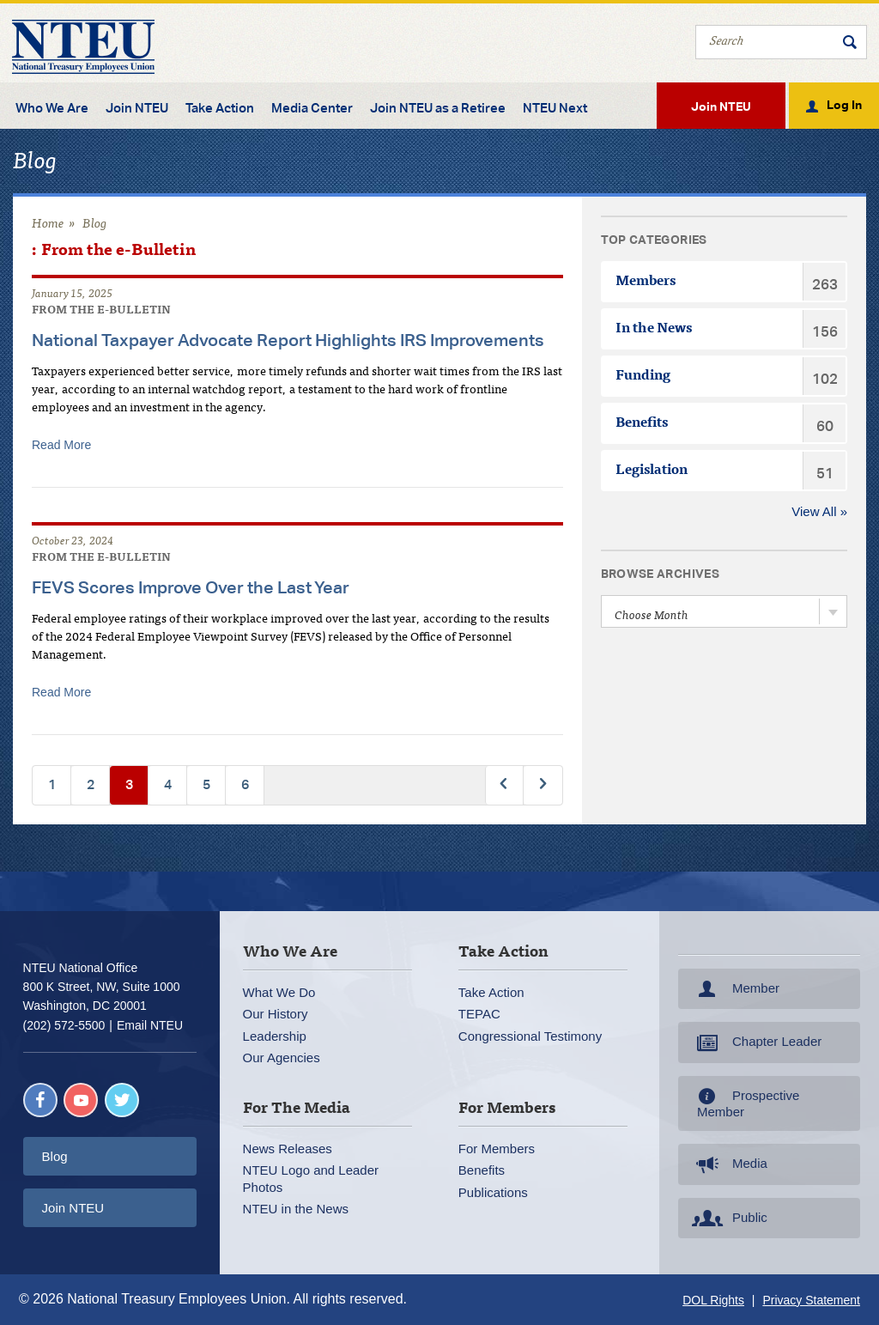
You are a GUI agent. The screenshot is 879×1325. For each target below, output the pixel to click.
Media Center (312, 107)
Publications (493, 1192)
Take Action (219, 107)
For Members (496, 1148)
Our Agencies (281, 1057)
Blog (94, 224)
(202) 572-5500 (64, 1025)
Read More (61, 445)
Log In (844, 104)
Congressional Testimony (530, 1036)
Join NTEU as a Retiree (438, 107)
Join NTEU (137, 107)
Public (727, 1218)
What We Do (279, 992)
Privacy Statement (811, 1300)
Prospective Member (743, 1104)
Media (727, 1164)
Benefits (481, 1170)
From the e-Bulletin (101, 311)
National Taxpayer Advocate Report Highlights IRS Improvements (288, 339)
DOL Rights (713, 1300)
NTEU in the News (296, 1208)
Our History (275, 1013)
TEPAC (479, 1013)
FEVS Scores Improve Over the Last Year (190, 587)
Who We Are (51, 107)
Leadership (274, 1036)
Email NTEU (150, 1025)
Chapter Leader (754, 1042)
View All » (819, 511)
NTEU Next (555, 107)
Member (733, 989)
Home (48, 224)
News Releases (287, 1148)
